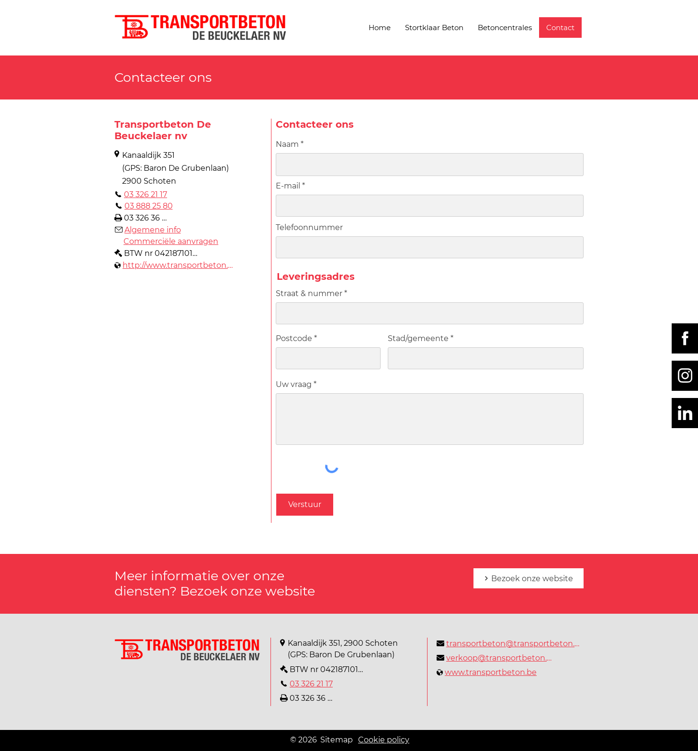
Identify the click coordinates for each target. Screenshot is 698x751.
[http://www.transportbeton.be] (175, 265)
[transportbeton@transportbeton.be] (510, 643)
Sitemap (336, 739)
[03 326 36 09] (142, 217)
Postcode (294, 338)
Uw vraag (294, 384)
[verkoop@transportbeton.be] (496, 657)
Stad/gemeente (418, 338)
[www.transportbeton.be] (487, 672)
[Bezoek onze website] (528, 578)
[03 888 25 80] (143, 205)
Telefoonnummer (309, 228)
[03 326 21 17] (140, 194)
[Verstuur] (305, 504)
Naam (287, 144)
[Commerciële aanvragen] (170, 241)
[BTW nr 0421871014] (155, 253)
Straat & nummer (309, 294)
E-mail (288, 186)
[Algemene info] (147, 229)
